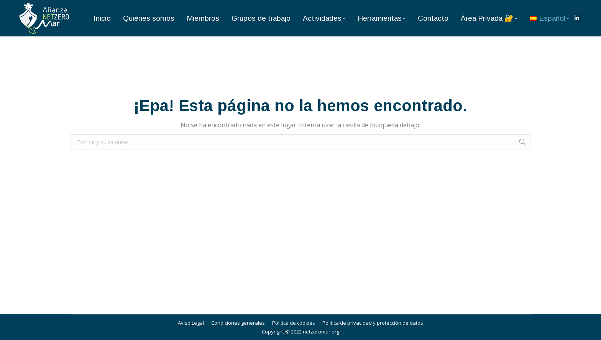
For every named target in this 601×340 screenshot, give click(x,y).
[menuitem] (549, 18)
